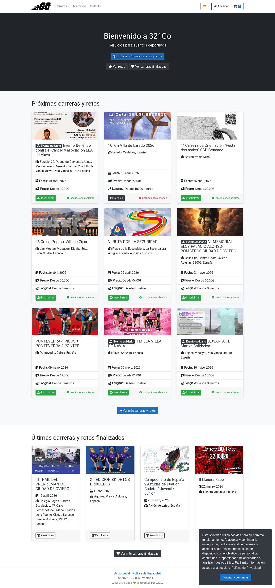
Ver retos (117, 66)
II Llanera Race (211, 479)
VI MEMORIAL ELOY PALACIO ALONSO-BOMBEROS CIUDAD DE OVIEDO (208, 246)
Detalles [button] (116, 198)
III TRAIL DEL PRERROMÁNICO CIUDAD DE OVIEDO (52, 484)
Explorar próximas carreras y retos (137, 56)
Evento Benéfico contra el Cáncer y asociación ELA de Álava (64, 150)
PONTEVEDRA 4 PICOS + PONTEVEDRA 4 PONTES (57, 344)
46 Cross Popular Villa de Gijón (61, 242)
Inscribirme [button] (45, 198)
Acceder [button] (221, 6)
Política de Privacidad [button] (246, 567)
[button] (237, 6)
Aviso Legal (122, 573)
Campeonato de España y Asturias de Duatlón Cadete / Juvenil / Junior (164, 486)
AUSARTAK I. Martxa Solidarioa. (205, 344)
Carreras (61, 6)
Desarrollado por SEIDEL (150, 583)
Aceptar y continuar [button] (235, 577)
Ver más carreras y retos (138, 410)
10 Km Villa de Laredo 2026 (131, 145)
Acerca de (79, 6)
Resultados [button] (45, 535)
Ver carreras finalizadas (149, 66)
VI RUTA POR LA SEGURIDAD (133, 242)
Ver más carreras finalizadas (137, 553)
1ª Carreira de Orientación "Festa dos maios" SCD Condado (208, 148)
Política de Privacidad (146, 573)
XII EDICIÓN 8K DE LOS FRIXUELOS (110, 482)
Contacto (95, 6)
